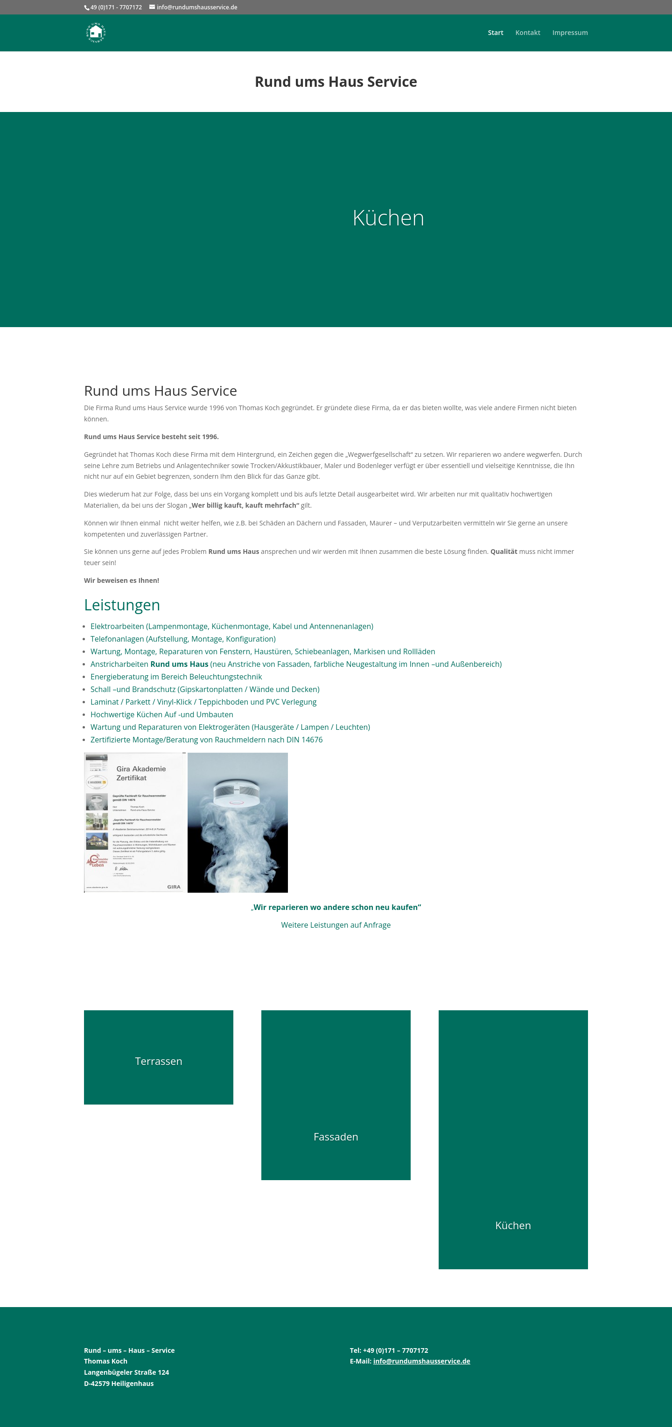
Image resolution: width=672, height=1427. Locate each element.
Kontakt (527, 33)
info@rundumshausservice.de (421, 1361)
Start (496, 33)
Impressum (570, 33)
